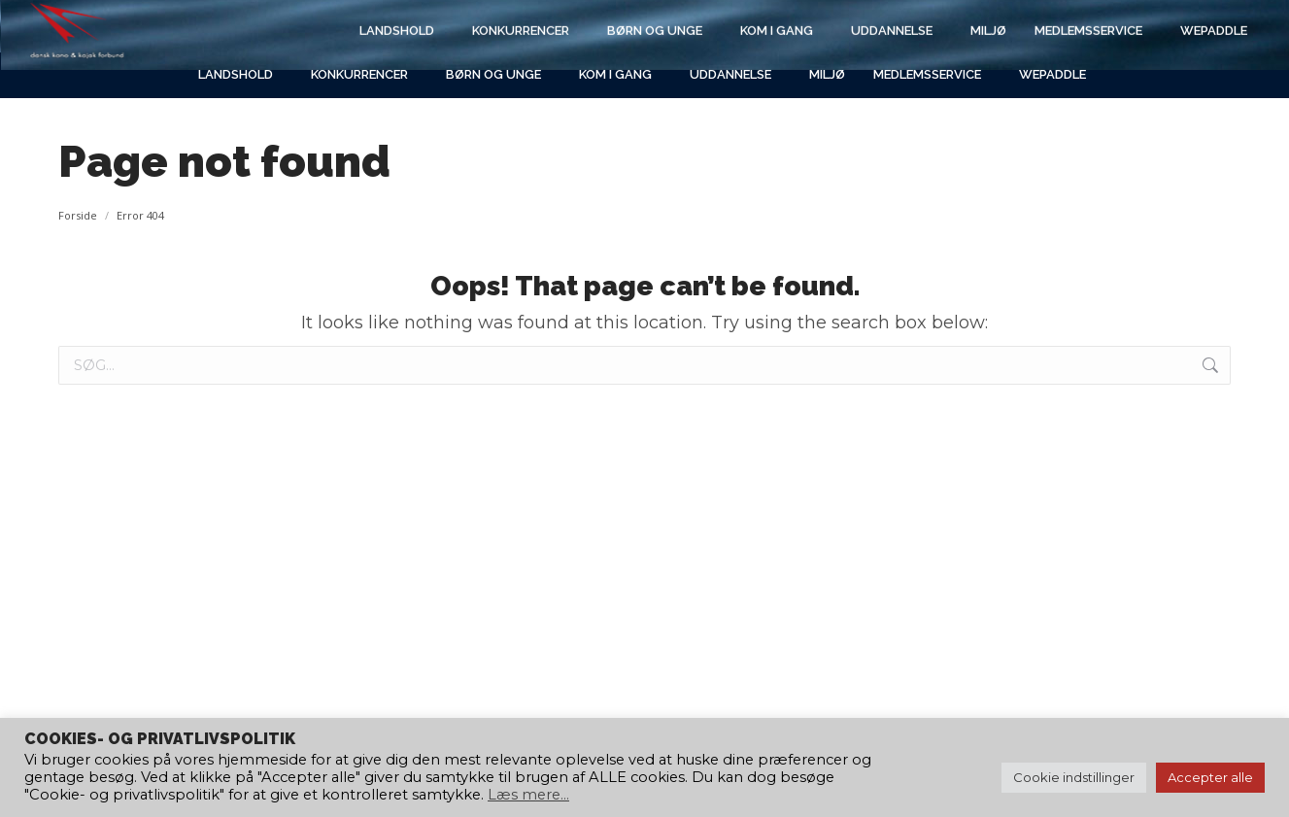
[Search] (1065, 26)
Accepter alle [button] (1210, 777)
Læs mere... (528, 794)
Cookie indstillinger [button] (1074, 777)
